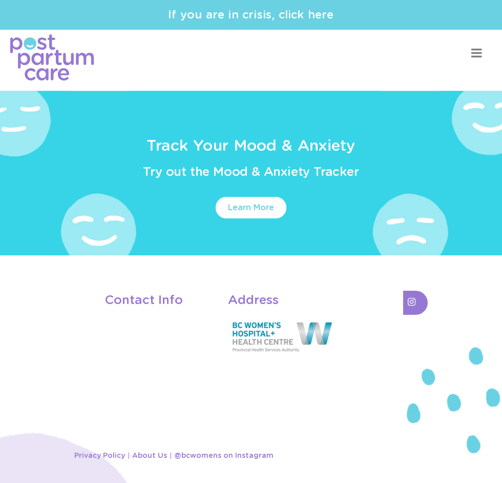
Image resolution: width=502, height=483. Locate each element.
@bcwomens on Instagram (224, 455)
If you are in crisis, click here (250, 15)
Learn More (251, 208)
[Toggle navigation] (476, 53)
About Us (149, 455)
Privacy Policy (99, 455)
